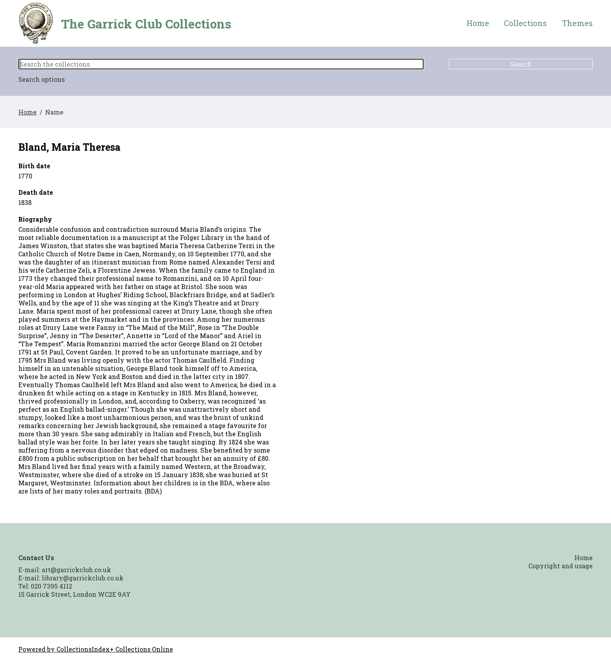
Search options (41, 79)
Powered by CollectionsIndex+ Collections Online (95, 649)
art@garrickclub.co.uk (76, 570)
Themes (577, 23)
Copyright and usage (560, 566)
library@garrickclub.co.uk (83, 578)
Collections (525, 23)
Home (477, 23)
